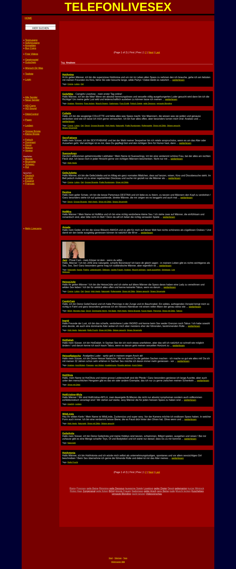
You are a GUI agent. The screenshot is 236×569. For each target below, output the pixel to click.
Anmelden (30, 45)
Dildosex (106, 270)
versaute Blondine (164, 103)
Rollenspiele (147, 125)
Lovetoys (148, 488)
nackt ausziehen (154, 270)
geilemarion (181, 488)
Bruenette (30, 161)
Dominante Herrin (99, 311)
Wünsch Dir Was (34, 68)
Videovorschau (154, 494)
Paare (28, 120)
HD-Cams (30, 105)
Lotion (77, 84)
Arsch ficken (137, 365)
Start (111, 558)
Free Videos (31, 54)
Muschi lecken (183, 491)
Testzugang (31, 40)
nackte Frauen (117, 270)
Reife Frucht (92, 330)
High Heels (110, 125)
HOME (28, 18)
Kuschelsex (197, 491)
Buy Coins (30, 48)
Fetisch (29, 139)
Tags (125, 558)
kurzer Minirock (196, 488)
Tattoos (179, 311)
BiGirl (69, 311)
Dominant (30, 142)
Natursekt (120, 125)
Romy (73, 488)
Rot (27, 167)
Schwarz (29, 164)
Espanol (29, 181)
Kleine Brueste (134, 311)
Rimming (79, 103)
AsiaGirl (70, 404)
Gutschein (30, 62)
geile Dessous (149, 103)
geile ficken (102, 491)
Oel (82, 84)
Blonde (29, 159)
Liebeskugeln (95, 270)
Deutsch (29, 175)
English (29, 178)
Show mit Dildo (159, 125)
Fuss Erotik (124, 103)
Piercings (157, 311)
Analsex (70, 103)
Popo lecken (89, 103)
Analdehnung (110, 365)
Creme (70, 84)
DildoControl (31, 114)
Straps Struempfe (69, 128)
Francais (29, 183)
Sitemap (118, 558)
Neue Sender (32, 100)
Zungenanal (89, 491)
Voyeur (29, 150)
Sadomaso (113, 103)
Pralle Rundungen (132, 125)
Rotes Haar (76, 491)
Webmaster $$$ (118, 562)
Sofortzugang (32, 43)
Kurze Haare (146, 311)
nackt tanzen (138, 494)
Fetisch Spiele (136, 103)
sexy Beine (163, 491)
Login (28, 79)
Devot (87, 125)
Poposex (90, 365)
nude (172, 491)
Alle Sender (31, 97)
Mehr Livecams (33, 228)
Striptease (166, 270)
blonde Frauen (123, 491)
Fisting (86, 270)
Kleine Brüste (32, 134)
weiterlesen (178, 80)
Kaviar (79, 270)
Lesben (78, 404)
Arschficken (80, 365)
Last (157, 52)
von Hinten (99, 365)
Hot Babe (112, 311)
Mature (29, 148)
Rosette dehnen (124, 365)
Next (150, 52)
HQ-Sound (31, 108)
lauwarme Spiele (134, 488)
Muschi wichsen (139, 270)
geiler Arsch (150, 491)
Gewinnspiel (31, 59)
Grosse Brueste (97, 125)
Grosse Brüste (32, 131)
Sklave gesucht (173, 125)
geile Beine (92, 488)
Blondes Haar (79, 311)
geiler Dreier (160, 488)
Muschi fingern (102, 103)
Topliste (29, 74)
